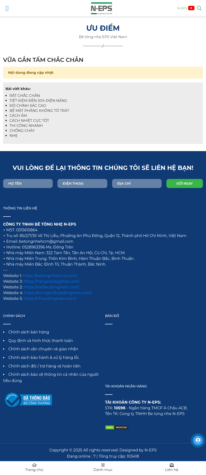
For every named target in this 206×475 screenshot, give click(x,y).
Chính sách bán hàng (28, 332)
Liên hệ (172, 467)
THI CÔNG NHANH (26, 125)
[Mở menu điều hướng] (7, 8)
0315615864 (26, 230)
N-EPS (182, 8)
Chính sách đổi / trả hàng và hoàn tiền (44, 366)
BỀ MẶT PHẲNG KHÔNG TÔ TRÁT (39, 110)
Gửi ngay (184, 183)
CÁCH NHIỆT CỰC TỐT (29, 120)
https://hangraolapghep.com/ (51, 281)
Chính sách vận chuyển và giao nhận (43, 349)
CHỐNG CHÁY (22, 130)
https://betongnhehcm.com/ (50, 275)
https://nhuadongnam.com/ (50, 298)
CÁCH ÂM (18, 115)
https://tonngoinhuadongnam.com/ (58, 293)
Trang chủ (34, 467)
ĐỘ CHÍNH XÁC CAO (28, 105)
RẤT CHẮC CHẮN (25, 95)
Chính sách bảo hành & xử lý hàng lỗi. (43, 357)
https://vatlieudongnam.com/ (51, 287)
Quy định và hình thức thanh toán (40, 340)
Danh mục (103, 467)
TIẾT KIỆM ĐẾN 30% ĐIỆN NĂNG (38, 100)
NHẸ (14, 135)
